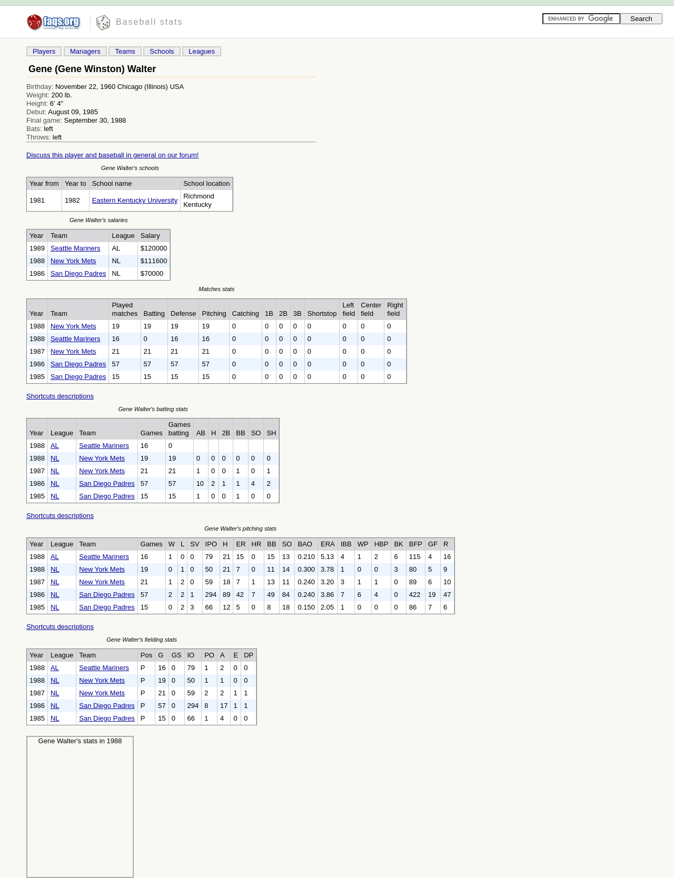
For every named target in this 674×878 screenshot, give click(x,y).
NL (55, 458)
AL (55, 446)
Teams (125, 51)
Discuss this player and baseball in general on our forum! (112, 155)
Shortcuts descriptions (60, 396)
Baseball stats (149, 21)
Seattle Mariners (76, 248)
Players (44, 51)
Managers (85, 51)
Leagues (202, 51)
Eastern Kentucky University (135, 200)
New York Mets (73, 261)
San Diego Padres (78, 273)
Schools (162, 51)
